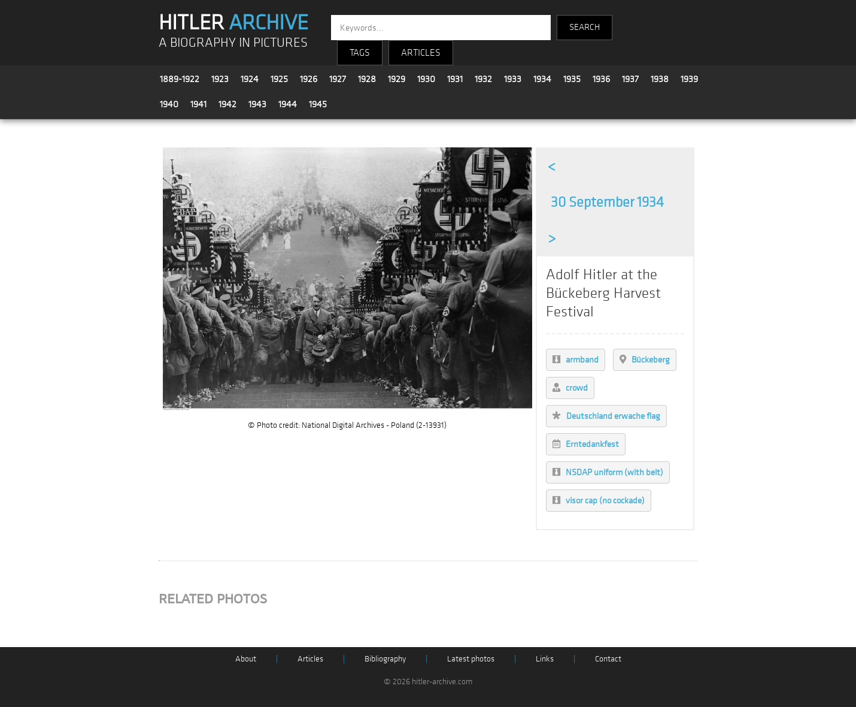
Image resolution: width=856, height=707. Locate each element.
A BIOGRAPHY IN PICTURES (233, 43)
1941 (198, 104)
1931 (455, 79)
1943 (257, 104)
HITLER (233, 23)
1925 (279, 79)
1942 (227, 104)
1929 (396, 79)
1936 (601, 79)
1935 (572, 79)
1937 (630, 79)
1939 (689, 79)
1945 (318, 104)
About (245, 658)
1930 (426, 79)
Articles (310, 658)
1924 (250, 79)
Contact (608, 658)
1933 (512, 79)
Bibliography (385, 658)
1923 (220, 79)
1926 (308, 79)
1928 (367, 79)
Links (545, 658)
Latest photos (470, 658)
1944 (287, 104)
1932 (483, 79)
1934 (542, 79)
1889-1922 (179, 79)
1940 (169, 104)
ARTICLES (421, 53)
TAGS (360, 53)
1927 (337, 79)
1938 (660, 79)
